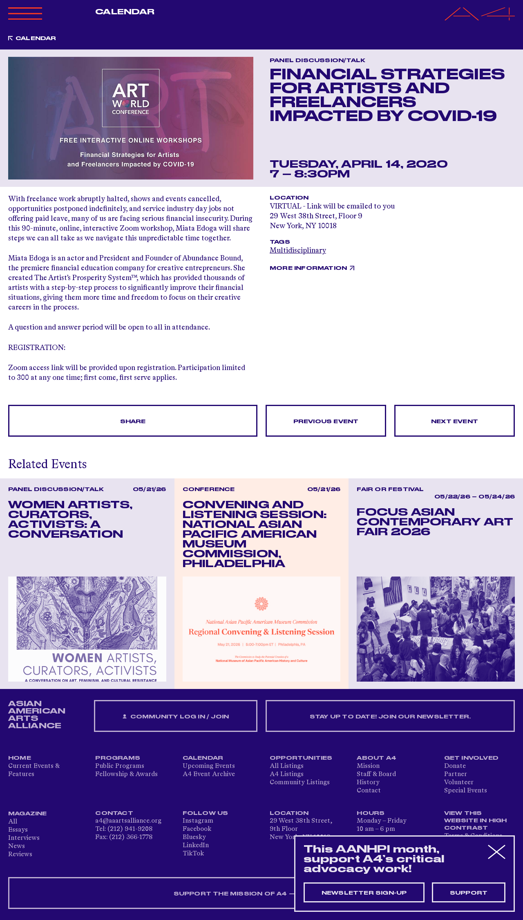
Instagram (198, 821)
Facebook (197, 829)
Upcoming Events (209, 766)
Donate (455, 766)
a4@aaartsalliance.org (128, 821)
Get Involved (471, 758)
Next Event (454, 421)
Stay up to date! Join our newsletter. (390, 716)
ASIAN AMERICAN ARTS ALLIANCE (36, 714)
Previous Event (326, 421)
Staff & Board (376, 774)
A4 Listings (287, 774)
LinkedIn (196, 845)
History (368, 782)
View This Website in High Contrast (475, 820)
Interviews (24, 838)
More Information (308, 268)
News (16, 846)
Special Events (465, 791)
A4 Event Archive (209, 774)
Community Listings (300, 782)
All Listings (287, 766)
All (12, 822)
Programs (117, 758)
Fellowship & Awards (126, 774)
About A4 (376, 758)
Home (19, 758)
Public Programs (119, 766)
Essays (18, 830)
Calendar (124, 12)
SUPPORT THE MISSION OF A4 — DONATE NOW (262, 893)
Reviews (20, 854)
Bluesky (194, 837)
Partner (455, 774)
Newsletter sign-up (364, 893)
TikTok (193, 853)
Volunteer (459, 782)
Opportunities (301, 758)
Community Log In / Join (176, 717)
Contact (369, 791)
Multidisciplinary (298, 250)
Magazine (27, 813)
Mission (368, 766)
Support (468, 893)
